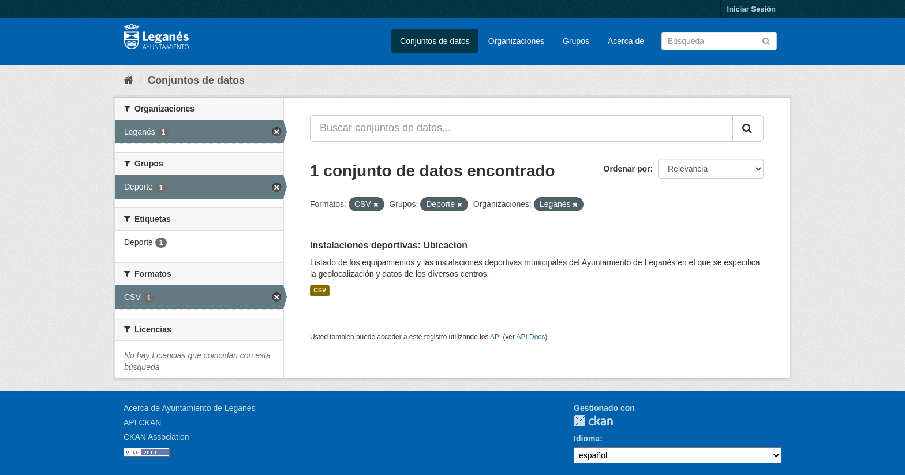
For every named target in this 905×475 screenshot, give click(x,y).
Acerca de (626, 41)
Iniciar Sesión (751, 9)
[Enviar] (766, 40)
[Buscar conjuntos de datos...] (521, 128)
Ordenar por (627, 168)
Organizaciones (516, 41)
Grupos (576, 41)
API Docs (531, 337)
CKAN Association (156, 436)
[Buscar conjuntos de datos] (719, 41)
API (495, 337)
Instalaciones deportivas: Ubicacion (389, 245)
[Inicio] (128, 80)
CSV (319, 290)
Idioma (587, 438)
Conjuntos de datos (435, 41)
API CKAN (142, 422)
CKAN (593, 421)
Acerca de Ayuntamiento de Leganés (190, 408)
